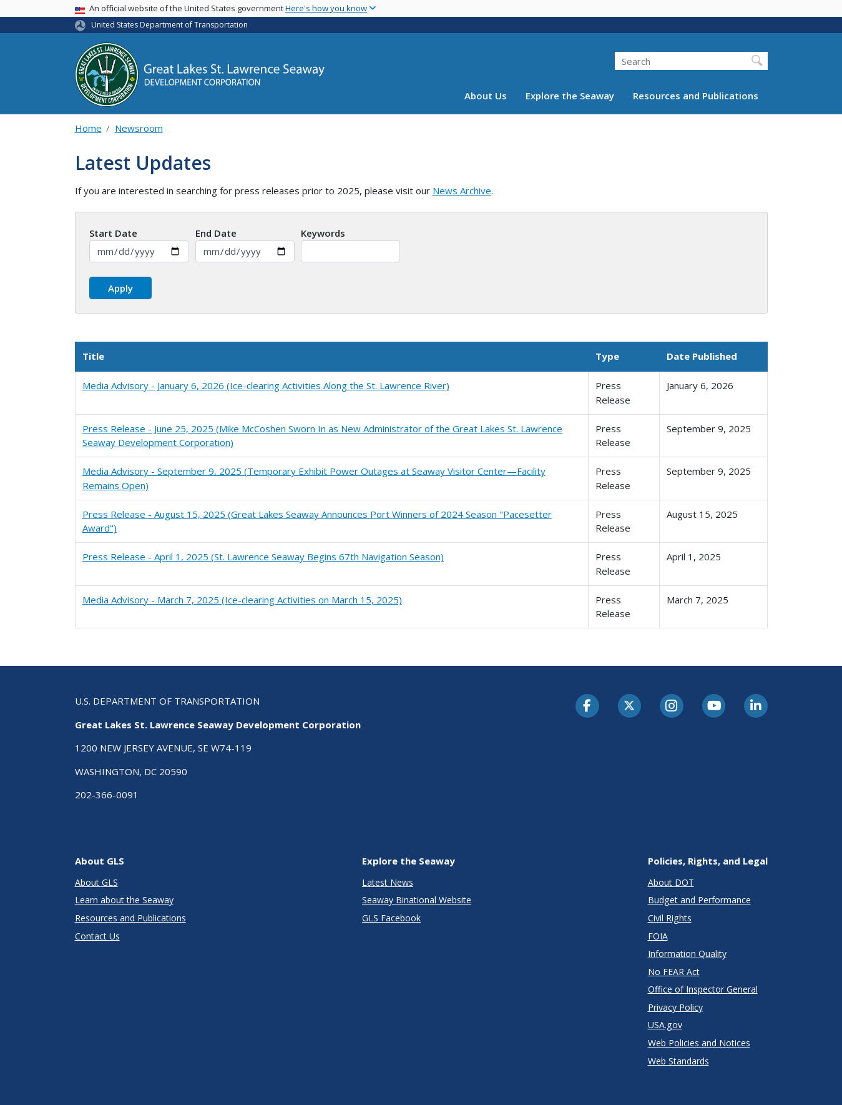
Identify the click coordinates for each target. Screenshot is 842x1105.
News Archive (462, 190)
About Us (485, 95)
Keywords (323, 233)
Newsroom (139, 128)
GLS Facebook (391, 918)
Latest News (387, 882)
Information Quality (687, 953)
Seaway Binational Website (416, 900)
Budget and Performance (699, 900)
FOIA (658, 936)
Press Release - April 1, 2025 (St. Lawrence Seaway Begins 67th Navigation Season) (263, 556)
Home (88, 128)
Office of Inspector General (703, 989)
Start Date (113, 233)
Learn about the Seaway (124, 900)
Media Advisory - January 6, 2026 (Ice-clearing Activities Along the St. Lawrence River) (265, 385)
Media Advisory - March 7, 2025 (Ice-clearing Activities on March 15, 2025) (242, 599)
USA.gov (665, 1025)
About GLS (96, 882)
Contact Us (97, 936)
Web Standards (678, 1061)
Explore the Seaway (570, 95)
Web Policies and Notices (699, 1043)
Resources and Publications (695, 95)
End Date (216, 233)
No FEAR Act (674, 972)
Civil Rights (670, 918)
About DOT (671, 882)
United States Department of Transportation (169, 24)
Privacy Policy (675, 1007)
